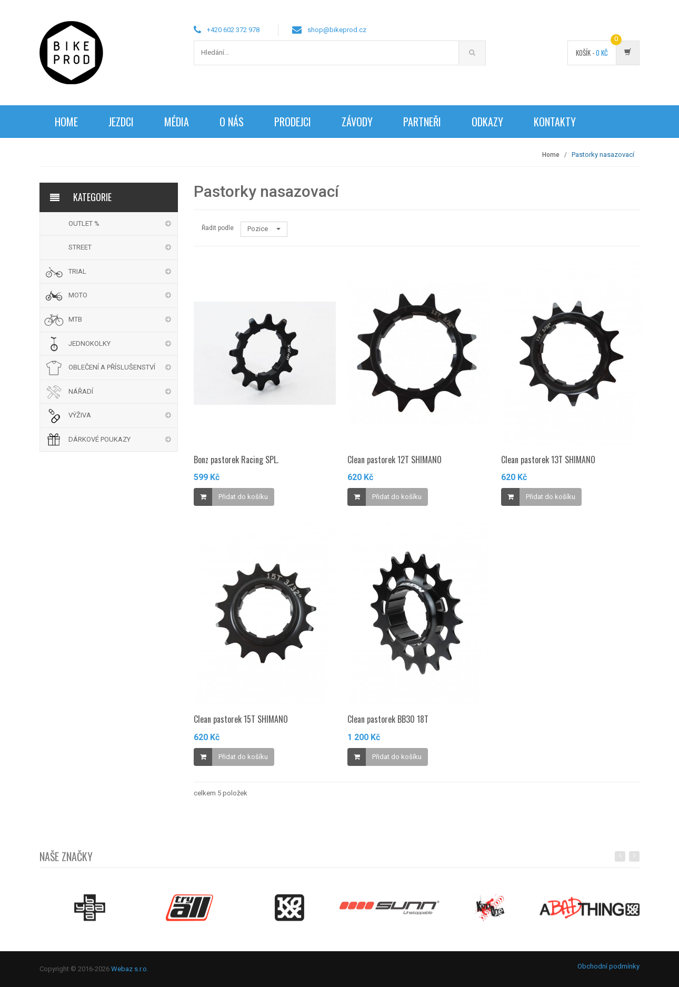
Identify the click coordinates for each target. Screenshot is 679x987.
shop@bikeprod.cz (336, 30)
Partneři (422, 121)
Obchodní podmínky (608, 966)
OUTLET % (83, 223)
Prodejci (292, 121)
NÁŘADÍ (80, 391)
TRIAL (77, 271)
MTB (75, 319)
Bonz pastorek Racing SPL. (236, 459)
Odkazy (487, 121)
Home (66, 121)
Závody (357, 121)
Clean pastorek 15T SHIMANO (241, 719)
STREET (80, 247)
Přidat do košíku (243, 497)
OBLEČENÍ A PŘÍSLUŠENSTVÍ (111, 367)
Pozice (264, 229)
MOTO (77, 295)
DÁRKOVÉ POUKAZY (99, 439)
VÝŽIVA (79, 415)
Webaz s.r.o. (129, 969)
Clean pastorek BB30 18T (387, 719)
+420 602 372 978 (233, 30)
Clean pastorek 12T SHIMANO (394, 459)
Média (176, 121)
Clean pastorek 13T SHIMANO (548, 459)
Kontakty (555, 121)
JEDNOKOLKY (89, 343)
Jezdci (121, 121)
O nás (231, 121)
